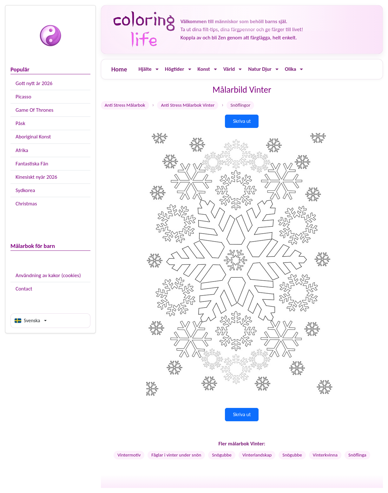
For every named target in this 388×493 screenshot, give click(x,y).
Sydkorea (25, 190)
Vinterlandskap (257, 455)
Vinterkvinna (325, 455)
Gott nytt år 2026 (34, 83)
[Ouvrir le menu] (157, 69)
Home (119, 69)
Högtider (174, 69)
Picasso (23, 96)
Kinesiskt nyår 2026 (36, 177)
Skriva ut (242, 121)
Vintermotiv (129, 455)
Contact (24, 288)
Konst (204, 69)
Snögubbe (222, 455)
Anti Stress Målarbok (125, 105)
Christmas (26, 203)
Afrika (22, 150)
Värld (229, 69)
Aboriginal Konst (33, 136)
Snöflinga (357, 455)
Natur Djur (260, 69)
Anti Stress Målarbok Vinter (187, 105)
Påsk (20, 123)
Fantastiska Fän (32, 163)
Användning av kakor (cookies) (48, 275)
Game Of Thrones (34, 110)
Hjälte (144, 69)
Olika (290, 69)
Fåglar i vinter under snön (176, 455)
